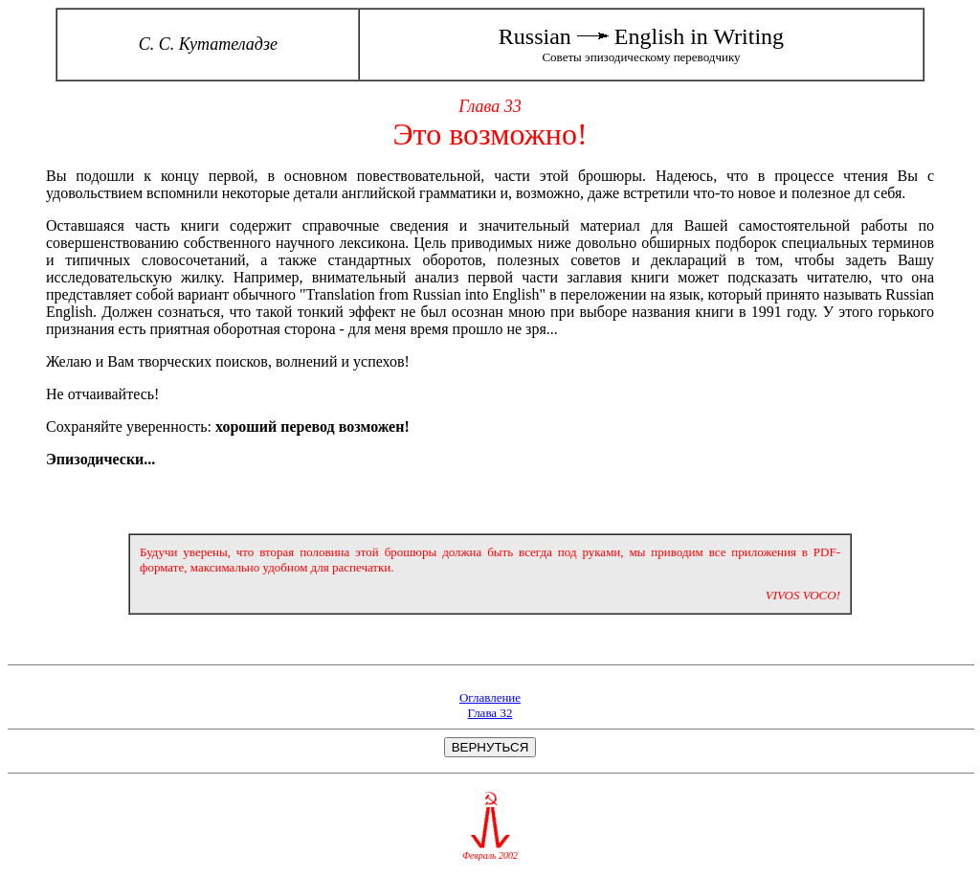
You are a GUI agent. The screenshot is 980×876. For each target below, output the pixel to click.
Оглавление (490, 697)
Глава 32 (490, 713)
